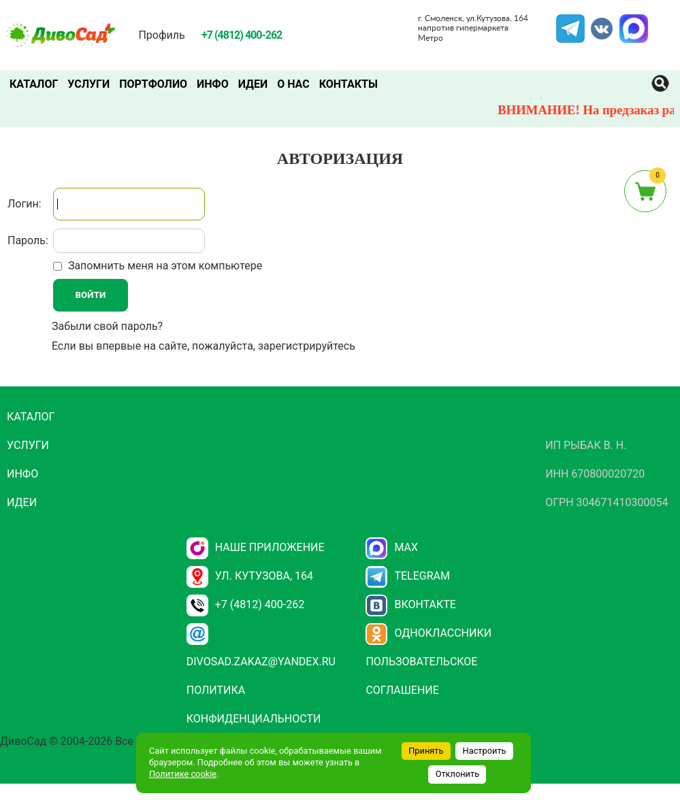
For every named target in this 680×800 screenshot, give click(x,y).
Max (392, 547)
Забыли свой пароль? (107, 326)
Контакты (348, 84)
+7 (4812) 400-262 (245, 604)
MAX (631, 22)
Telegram (570, 22)
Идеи (253, 84)
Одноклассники (428, 633)
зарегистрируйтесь (306, 345)
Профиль (161, 35)
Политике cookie (182, 774)
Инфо (213, 84)
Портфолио (153, 84)
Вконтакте (411, 604)
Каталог (34, 84)
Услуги (88, 84)
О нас (293, 84)
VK (594, 22)
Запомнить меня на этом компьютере (163, 265)
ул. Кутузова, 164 (250, 575)
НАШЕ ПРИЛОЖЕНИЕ (256, 547)
